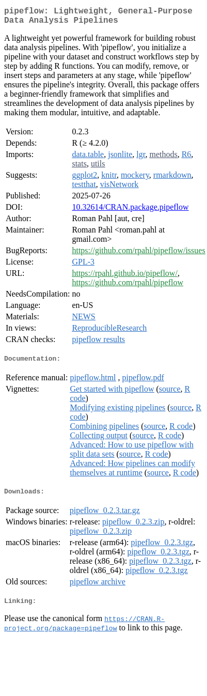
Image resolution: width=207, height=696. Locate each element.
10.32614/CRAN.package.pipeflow (130, 211)
